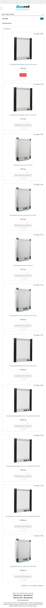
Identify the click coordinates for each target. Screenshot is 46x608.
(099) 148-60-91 (28, 597)
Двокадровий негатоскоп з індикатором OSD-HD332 (23, 215)
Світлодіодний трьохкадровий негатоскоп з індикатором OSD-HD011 (23, 516)
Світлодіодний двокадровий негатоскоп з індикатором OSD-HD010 (23, 416)
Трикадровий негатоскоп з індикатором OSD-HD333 (23, 566)
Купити (23, 74)
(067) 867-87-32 (28, 595)
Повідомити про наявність (23, 125)
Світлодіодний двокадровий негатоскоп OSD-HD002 (23, 365)
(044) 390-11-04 (17, 595)
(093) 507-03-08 (17, 597)
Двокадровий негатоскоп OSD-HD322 (23, 165)
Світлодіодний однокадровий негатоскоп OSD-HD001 (23, 115)
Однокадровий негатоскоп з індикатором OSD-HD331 (23, 315)
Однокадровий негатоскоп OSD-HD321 (23, 265)
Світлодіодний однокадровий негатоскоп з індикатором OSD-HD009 (23, 466)
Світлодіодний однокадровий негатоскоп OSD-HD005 (23, 64)
